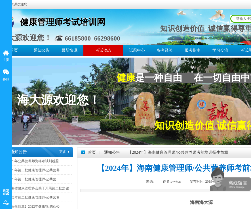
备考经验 (165, 50)
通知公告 (42, 50)
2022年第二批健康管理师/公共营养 (34, 197)
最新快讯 (69, 50)
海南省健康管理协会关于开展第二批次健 (38, 188)
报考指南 (193, 50)
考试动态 (103, 50)
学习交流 (220, 50)
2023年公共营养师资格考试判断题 (33, 161)
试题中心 (137, 50)
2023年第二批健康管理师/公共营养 (34, 170)
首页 (14, 50)
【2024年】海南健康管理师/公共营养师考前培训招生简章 (178, 152)
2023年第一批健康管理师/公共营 (32, 179)
